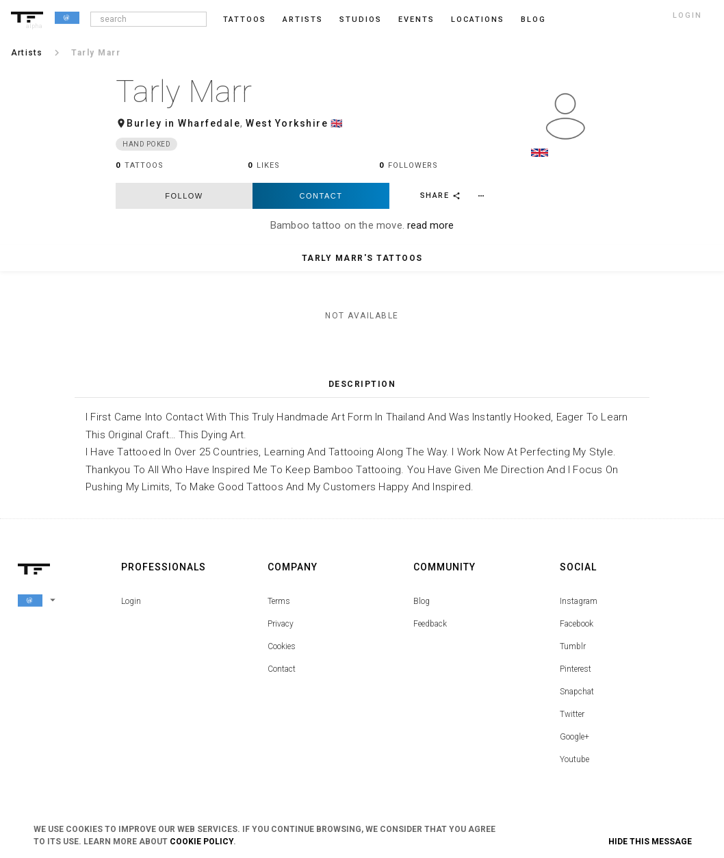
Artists (303, 19)
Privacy (281, 624)
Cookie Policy (201, 841)
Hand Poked (146, 144)
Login (131, 601)
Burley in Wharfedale (183, 123)
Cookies (282, 646)
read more (430, 225)
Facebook (576, 624)
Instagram (578, 601)
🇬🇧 (337, 123)
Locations (477, 19)
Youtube (574, 759)
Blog (421, 601)
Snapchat (577, 691)
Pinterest (575, 669)
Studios (360, 19)
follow (184, 196)
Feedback (430, 624)
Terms (279, 601)
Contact (321, 196)
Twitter (572, 714)
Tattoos (244, 19)
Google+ (574, 737)
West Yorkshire (287, 123)
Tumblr (573, 646)
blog (533, 19)
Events (416, 19)
